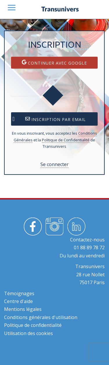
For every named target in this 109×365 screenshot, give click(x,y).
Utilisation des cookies (28, 333)
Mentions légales (23, 309)
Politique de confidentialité (33, 325)
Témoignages (19, 293)
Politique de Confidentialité (66, 140)
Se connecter (54, 164)
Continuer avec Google (54, 63)
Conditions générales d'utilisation (40, 317)
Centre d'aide (18, 301)
